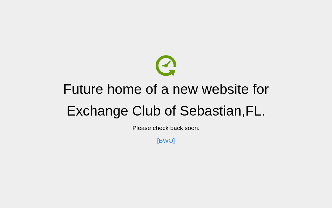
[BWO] (166, 140)
